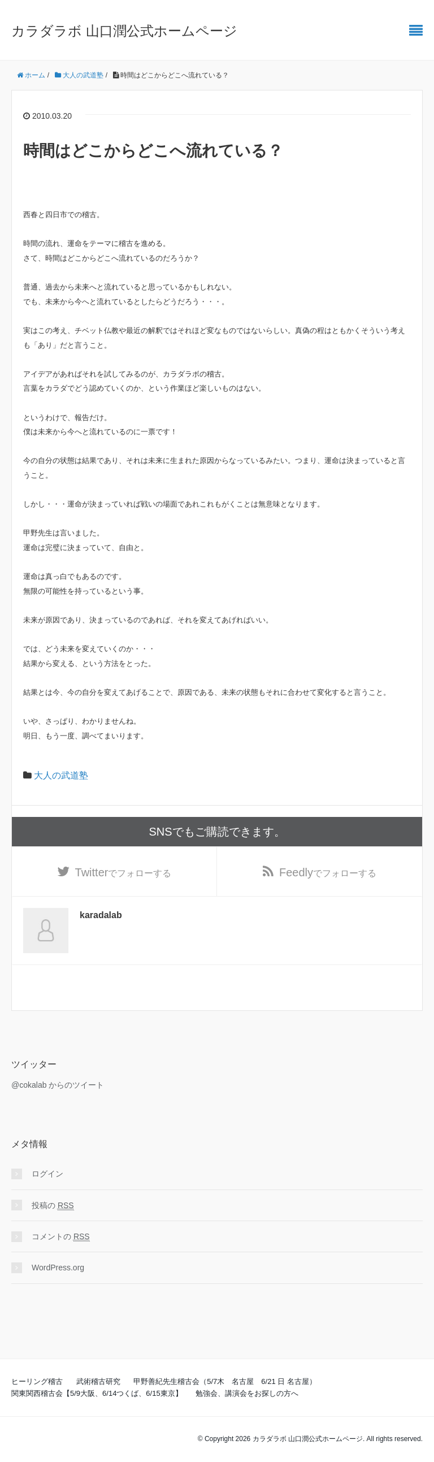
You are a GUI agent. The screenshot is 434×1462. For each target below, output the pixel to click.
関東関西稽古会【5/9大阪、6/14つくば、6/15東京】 (97, 1393)
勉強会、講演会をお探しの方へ (247, 1393)
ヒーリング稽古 (37, 1381)
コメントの (61, 1237)
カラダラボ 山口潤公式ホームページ (124, 30)
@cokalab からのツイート (57, 1084)
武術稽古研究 (98, 1381)
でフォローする (123, 872)
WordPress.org (58, 1267)
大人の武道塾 (61, 775)
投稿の (53, 1205)
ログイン (47, 1173)
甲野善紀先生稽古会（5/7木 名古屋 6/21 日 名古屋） (224, 1381)
